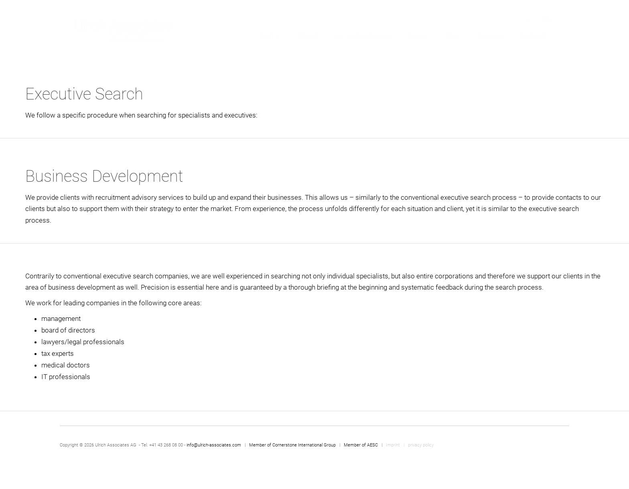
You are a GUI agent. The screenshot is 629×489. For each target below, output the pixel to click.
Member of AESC (361, 445)
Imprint (393, 445)
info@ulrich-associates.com (214, 445)
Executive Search (84, 94)
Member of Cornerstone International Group (292, 445)
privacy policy (421, 445)
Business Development (104, 176)
